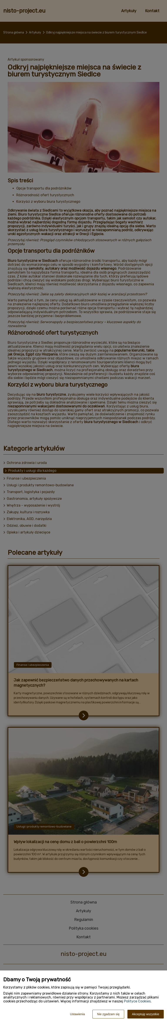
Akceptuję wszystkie (145, 1014)
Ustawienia (77, 1014)
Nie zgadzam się (108, 1014)
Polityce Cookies (137, 1001)
